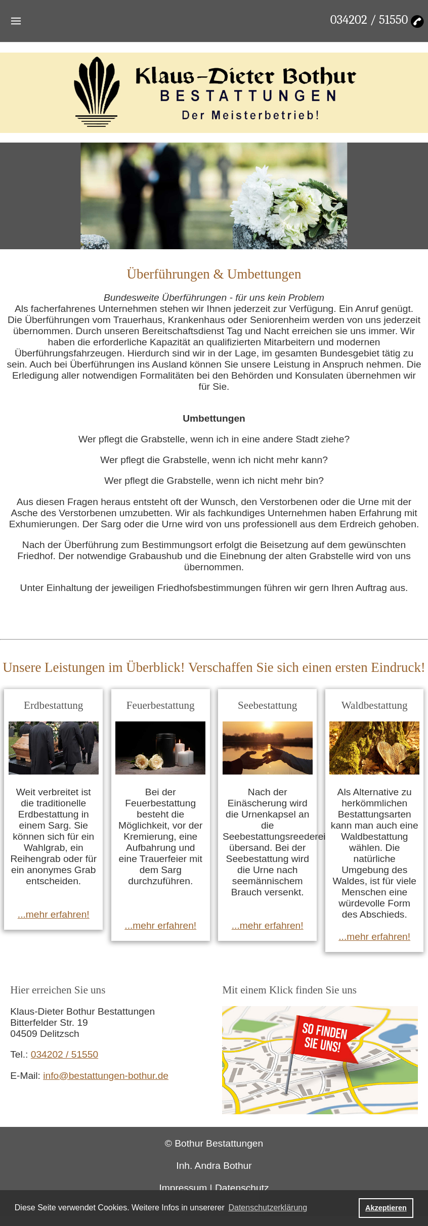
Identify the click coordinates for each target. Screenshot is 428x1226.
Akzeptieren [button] (386, 1208)
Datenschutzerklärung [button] (267, 1207)
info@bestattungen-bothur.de (105, 1075)
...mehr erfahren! (54, 914)
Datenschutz (242, 1188)
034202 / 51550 (369, 20)
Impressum (183, 1188)
